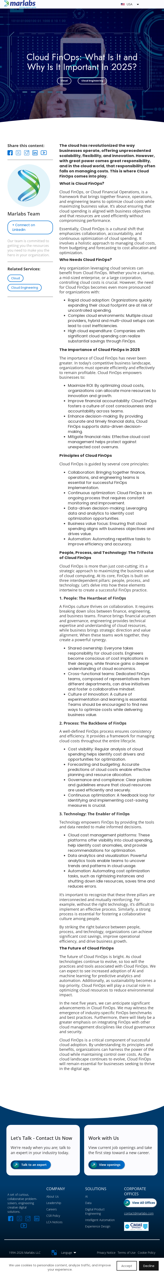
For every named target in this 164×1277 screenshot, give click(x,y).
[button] (98, 4)
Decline (148, 1266)
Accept (126, 1266)
